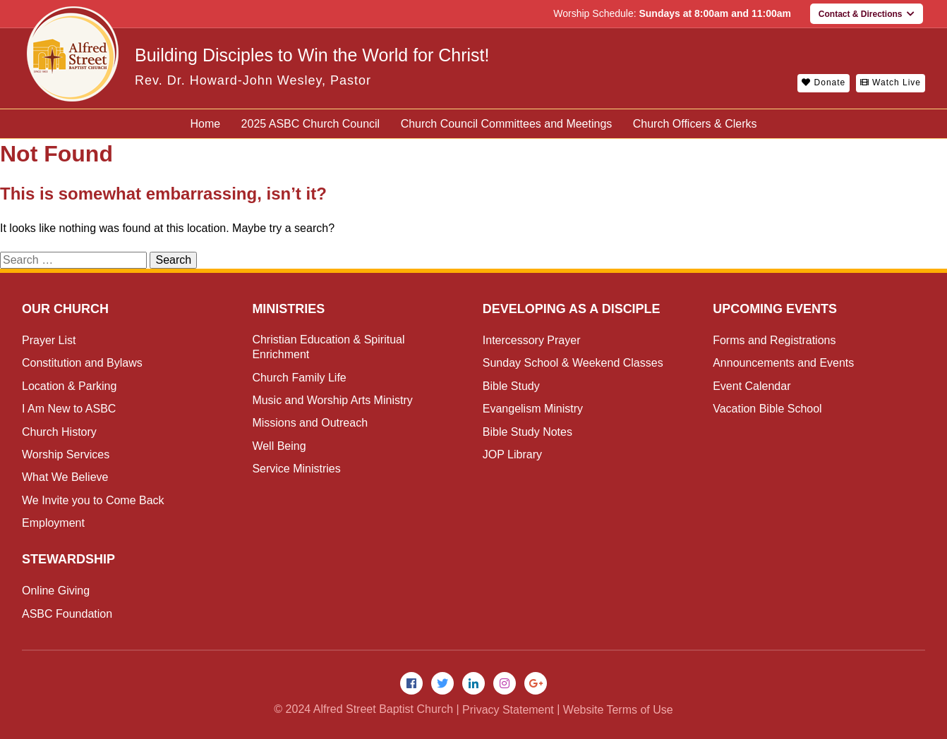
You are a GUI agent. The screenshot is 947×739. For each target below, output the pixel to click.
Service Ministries (296, 469)
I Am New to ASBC (69, 409)
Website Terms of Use (618, 710)
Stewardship (68, 559)
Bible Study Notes (527, 432)
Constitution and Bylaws (82, 363)
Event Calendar (751, 386)
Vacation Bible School (767, 409)
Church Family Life (299, 378)
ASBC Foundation (67, 614)
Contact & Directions (867, 14)
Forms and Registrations (774, 340)
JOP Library (512, 454)
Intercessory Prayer (532, 340)
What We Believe (65, 477)
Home (205, 124)
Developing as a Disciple (572, 309)
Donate (823, 82)
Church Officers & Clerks (695, 124)
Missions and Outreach (310, 423)
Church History (59, 432)
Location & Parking (69, 386)
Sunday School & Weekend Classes (573, 363)
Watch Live (890, 82)
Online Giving (56, 591)
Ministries (288, 309)
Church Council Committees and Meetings (507, 124)
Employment (53, 523)
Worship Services (65, 454)
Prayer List (49, 340)
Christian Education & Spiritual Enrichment (328, 347)
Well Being (279, 446)
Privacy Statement (508, 710)
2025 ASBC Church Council (310, 124)
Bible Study (511, 386)
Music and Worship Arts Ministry (332, 400)
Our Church (65, 309)
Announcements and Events (783, 363)
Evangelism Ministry (533, 409)
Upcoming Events (775, 309)
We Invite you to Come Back (93, 500)
